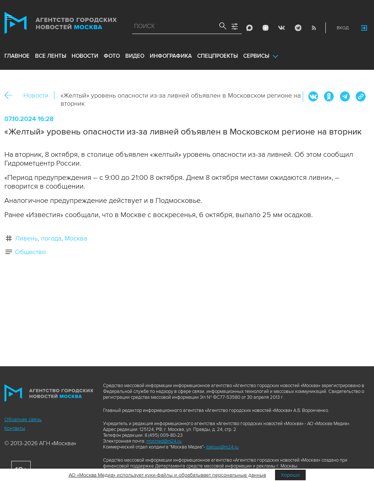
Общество (30, 252)
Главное (17, 56)
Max (249, 27)
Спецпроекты (217, 56)
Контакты (14, 428)
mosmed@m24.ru (164, 441)
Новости (36, 95)
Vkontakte (281, 27)
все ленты (50, 56)
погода (51, 238)
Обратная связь (23, 419)
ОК (329, 96)
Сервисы (256, 56)
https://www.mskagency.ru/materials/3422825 (360, 96)
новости (85, 56)
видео (134, 56)
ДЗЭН (265, 27)
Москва (76, 238)
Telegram (297, 27)
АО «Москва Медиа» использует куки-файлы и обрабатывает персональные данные (167, 475)
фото (112, 56)
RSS (313, 27)
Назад (11, 96)
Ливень (26, 238)
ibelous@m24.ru (222, 447)
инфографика (171, 56)
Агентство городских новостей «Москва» (60, 24)
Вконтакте (313, 96)
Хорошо (290, 475)
